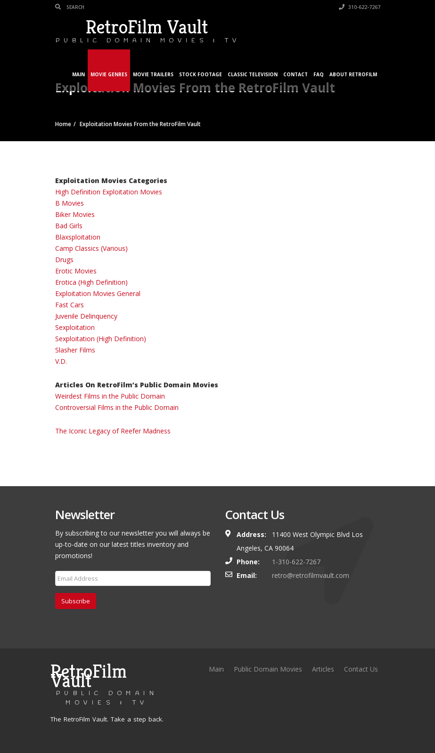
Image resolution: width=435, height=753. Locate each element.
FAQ (318, 74)
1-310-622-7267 (296, 561)
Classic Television (253, 74)
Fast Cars (69, 304)
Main (78, 74)
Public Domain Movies (268, 669)
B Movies (69, 203)
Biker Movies (75, 214)
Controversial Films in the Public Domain (117, 407)
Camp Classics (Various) (91, 248)
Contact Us (361, 669)
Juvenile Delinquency (86, 316)
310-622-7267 (359, 7)
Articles (323, 669)
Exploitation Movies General (97, 293)
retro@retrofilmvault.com (310, 575)
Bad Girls (68, 225)
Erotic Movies (76, 270)
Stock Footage (200, 74)
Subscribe (75, 601)
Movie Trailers (153, 74)
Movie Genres (108, 74)
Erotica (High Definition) (91, 282)
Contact (295, 74)
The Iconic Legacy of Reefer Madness (113, 430)
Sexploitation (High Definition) (100, 338)
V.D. (61, 361)
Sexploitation (75, 327)
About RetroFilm (353, 74)
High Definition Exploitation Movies (108, 191)
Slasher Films (75, 349)
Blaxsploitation (77, 236)
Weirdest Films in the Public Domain (110, 396)
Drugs (64, 259)
